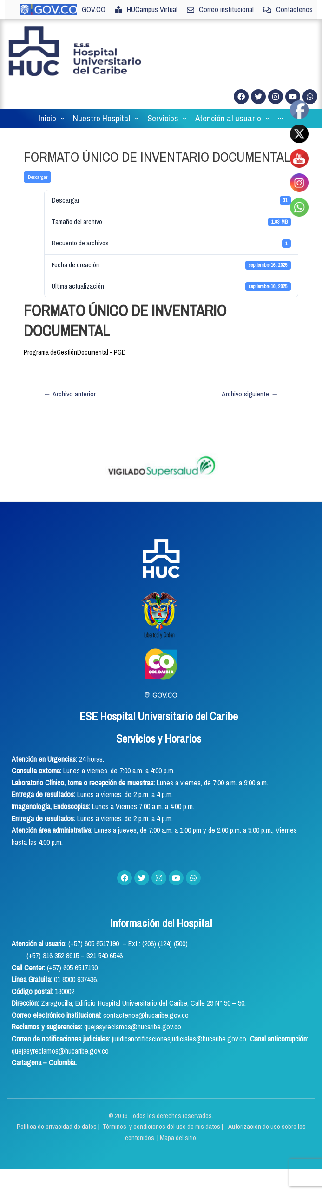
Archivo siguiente (250, 394)
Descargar (37, 177)
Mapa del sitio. (178, 1137)
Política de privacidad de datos (57, 1126)
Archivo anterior (70, 394)
